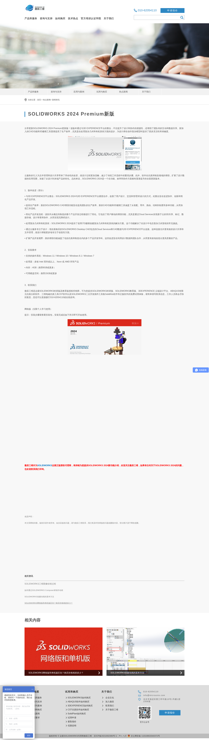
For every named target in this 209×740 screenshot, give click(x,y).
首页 (39, 100)
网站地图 (123, 736)
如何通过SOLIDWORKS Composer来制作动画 (44, 590)
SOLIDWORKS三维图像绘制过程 (40, 584)
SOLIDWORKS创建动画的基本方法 (39, 597)
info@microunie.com (154, 695)
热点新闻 (47, 100)
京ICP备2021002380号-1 (105, 736)
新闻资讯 (56, 100)
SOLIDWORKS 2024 (43, 128)
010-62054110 (147, 10)
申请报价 (172, 10)
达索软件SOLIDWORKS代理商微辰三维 (35, 9)
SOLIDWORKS (44, 465)
